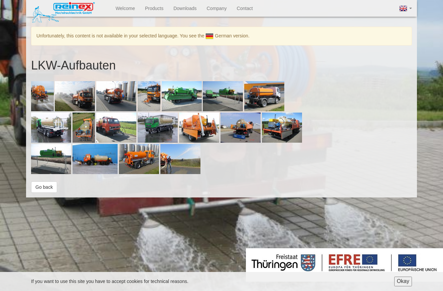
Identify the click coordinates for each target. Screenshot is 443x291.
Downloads (184, 8)
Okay (403, 281)
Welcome (125, 8)
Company (216, 8)
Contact (245, 8)
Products (154, 8)
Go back (44, 187)
